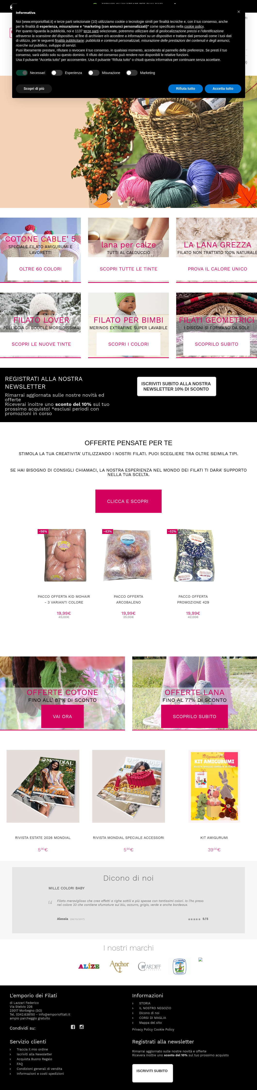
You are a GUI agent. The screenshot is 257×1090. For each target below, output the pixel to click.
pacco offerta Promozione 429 (193, 599)
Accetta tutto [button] (223, 88)
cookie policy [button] (194, 26)
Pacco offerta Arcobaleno (128, 599)
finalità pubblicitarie (69, 40)
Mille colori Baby (66, 888)
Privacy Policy (142, 1019)
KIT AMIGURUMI (214, 838)
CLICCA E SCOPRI (128, 501)
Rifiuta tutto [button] (185, 88)
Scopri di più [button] (34, 88)
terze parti (91, 31)
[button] (239, 12)
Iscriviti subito (152, 1061)
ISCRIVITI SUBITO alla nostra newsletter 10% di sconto (176, 386)
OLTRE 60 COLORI (40, 269)
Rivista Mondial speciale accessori (128, 838)
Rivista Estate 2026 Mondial (43, 838)
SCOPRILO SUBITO (194, 716)
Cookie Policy (164, 1019)
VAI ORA (62, 716)
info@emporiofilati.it (54, 1004)
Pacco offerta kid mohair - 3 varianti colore (64, 599)
